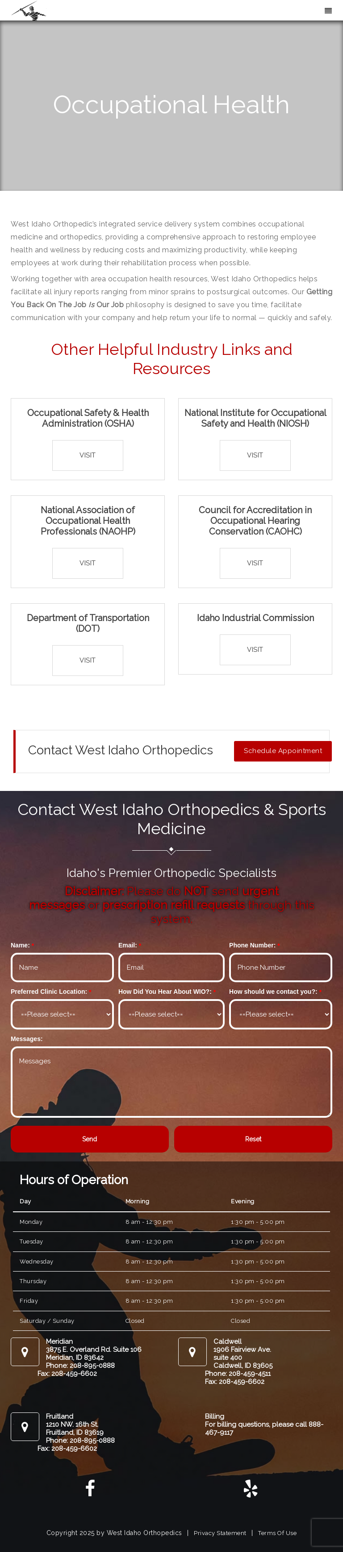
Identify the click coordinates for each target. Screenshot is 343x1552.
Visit (87, 455)
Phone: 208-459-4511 (238, 1374)
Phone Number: (252, 945)
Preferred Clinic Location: (49, 991)
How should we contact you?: (273, 991)
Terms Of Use (277, 1533)
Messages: (27, 1039)
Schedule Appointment (283, 751)
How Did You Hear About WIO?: (165, 991)
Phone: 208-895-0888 (80, 1366)
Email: (127, 945)
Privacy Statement (220, 1533)
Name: (20, 945)
